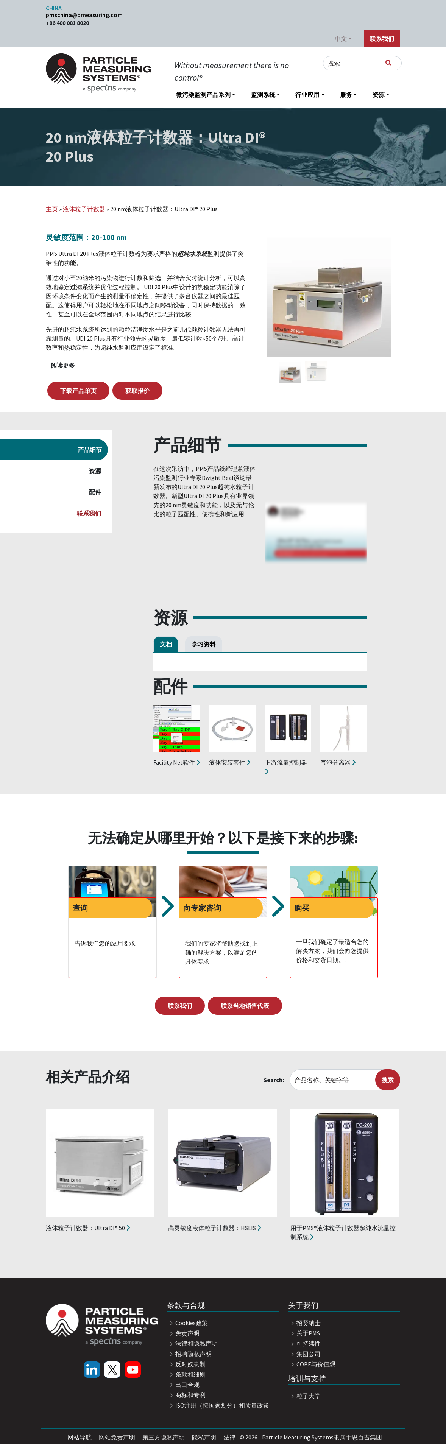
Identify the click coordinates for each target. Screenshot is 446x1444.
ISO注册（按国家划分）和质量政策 (218, 1405)
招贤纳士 (304, 1323)
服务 (346, 94)
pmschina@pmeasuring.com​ (84, 14)
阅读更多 (63, 365)
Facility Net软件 (176, 762)
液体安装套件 (229, 762)
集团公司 (304, 1354)
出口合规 (183, 1384)
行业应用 (307, 94)
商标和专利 (186, 1395)
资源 (379, 94)
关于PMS (304, 1333)
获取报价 (137, 390)
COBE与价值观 (311, 1364)
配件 (95, 492)
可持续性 (304, 1343)
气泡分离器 (338, 762)
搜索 (388, 1080)
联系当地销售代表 (245, 1005)
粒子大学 (304, 1396)
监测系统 (263, 94)
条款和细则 (186, 1374)
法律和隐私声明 (192, 1343)
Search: (274, 1080)
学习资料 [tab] (204, 644)
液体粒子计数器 (84, 209)
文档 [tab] (166, 644)
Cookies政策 (187, 1323)
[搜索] (388, 63)
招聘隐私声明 (189, 1354)
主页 (52, 209)
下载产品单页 (78, 390)
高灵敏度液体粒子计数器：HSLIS (214, 1228)
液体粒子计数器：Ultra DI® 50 (88, 1228)
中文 (341, 38)
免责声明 (183, 1333)
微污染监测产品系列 (203, 94)
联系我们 (382, 38)
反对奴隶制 (186, 1364)
